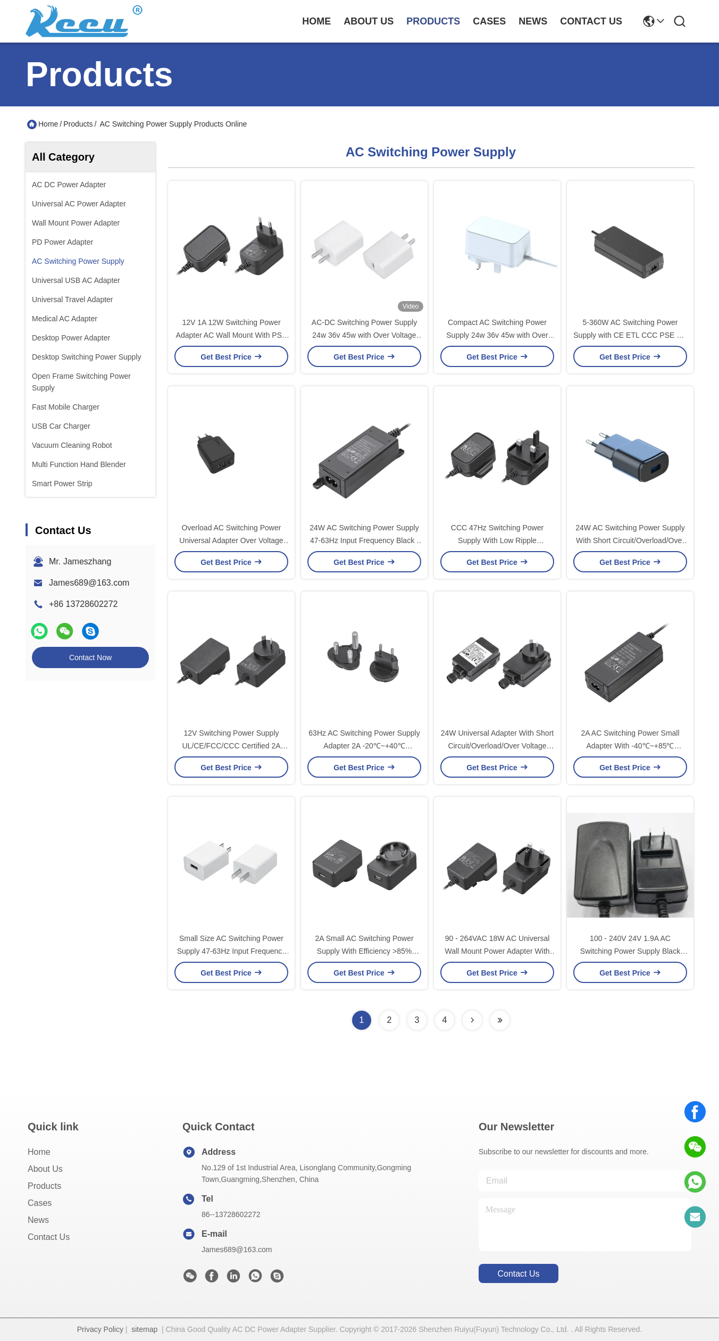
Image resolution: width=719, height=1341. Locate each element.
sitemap (144, 1329)
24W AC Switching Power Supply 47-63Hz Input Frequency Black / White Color (364, 540)
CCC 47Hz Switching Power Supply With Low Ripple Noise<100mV (497, 540)
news (533, 21)
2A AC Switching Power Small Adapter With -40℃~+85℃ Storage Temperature (630, 746)
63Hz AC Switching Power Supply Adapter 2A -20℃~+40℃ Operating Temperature (364, 746)
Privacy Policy (100, 1329)
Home (316, 21)
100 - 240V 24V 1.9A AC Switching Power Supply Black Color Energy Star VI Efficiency (630, 951)
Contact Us (49, 1237)
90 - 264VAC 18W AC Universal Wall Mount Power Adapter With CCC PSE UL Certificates (497, 951)
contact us (591, 21)
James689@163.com (89, 582)
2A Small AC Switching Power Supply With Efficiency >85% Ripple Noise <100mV (364, 951)
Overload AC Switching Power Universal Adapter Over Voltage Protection (231, 540)
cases (489, 21)
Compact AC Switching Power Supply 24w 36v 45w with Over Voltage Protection (497, 335)
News (38, 1220)
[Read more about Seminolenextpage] (472, 1020)
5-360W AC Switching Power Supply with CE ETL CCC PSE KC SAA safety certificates (630, 335)
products (433, 21)
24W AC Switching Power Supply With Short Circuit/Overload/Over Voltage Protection (629, 540)
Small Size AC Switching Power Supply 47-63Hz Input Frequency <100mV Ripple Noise (231, 951)
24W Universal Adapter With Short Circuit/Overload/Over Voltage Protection (497, 746)
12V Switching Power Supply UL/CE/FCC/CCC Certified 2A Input (231, 746)
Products (78, 124)
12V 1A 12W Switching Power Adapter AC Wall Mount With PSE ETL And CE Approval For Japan (231, 335)
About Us (45, 1168)
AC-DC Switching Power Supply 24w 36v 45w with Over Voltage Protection (364, 335)
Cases (40, 1202)
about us (369, 21)
